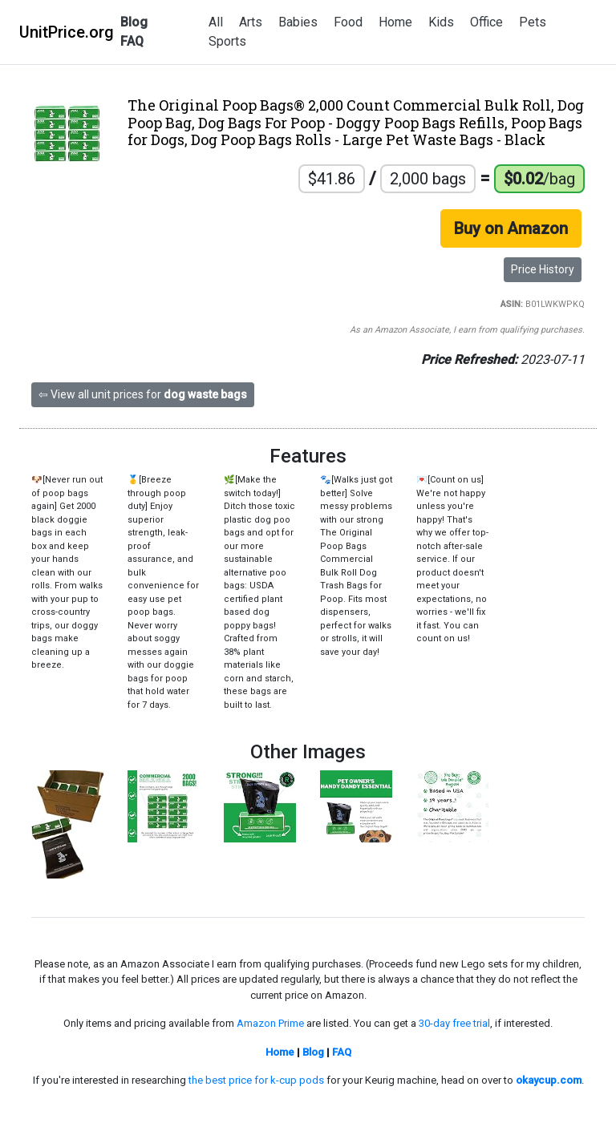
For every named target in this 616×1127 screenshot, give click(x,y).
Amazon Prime (270, 1023)
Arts (250, 22)
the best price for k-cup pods (256, 1080)
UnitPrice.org (66, 32)
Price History (542, 269)
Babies (298, 22)
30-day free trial (454, 1023)
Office (486, 22)
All (216, 22)
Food (348, 22)
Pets (532, 22)
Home (395, 22)
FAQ (132, 41)
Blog (134, 22)
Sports (227, 41)
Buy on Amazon (511, 228)
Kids (441, 22)
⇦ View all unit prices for (142, 394)
